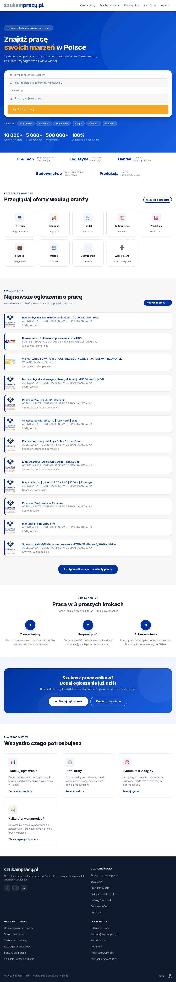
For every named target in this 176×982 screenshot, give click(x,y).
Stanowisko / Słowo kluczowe (27, 75)
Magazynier (62, 123)
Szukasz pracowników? (104, 958)
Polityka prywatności (102, 952)
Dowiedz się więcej (109, 701)
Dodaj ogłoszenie (155, 5)
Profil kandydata (100, 887)
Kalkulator (115, 5)
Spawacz (94, 123)
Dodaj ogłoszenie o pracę (19, 928)
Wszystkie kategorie (157, 199)
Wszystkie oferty (157, 302)
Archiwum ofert (99, 906)
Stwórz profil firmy (14, 934)
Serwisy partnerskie (15, 952)
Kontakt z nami (99, 940)
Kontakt (130, 5)
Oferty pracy (53, 5)
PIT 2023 (96, 912)
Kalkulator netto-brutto (103, 894)
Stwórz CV (97, 881)
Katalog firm (97, 5)
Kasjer (78, 123)
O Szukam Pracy (100, 928)
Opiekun (109, 123)
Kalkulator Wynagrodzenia (19, 958)
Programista (26, 123)
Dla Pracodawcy (75, 5)
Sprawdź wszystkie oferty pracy (88, 569)
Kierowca (44, 123)
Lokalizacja (16, 90)
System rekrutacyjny (15, 940)
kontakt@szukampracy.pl (105, 934)
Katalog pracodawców (17, 946)
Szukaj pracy (23, 109)
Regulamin (96, 946)
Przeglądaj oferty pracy (104, 875)
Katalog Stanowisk (101, 900)
